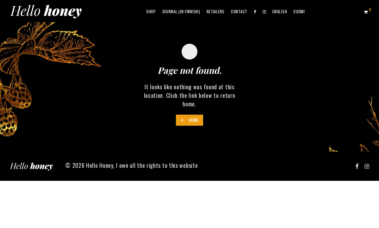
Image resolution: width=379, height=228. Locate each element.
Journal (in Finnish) (181, 11)
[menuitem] (279, 11)
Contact (239, 11)
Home (189, 120)
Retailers (216, 11)
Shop (151, 11)
